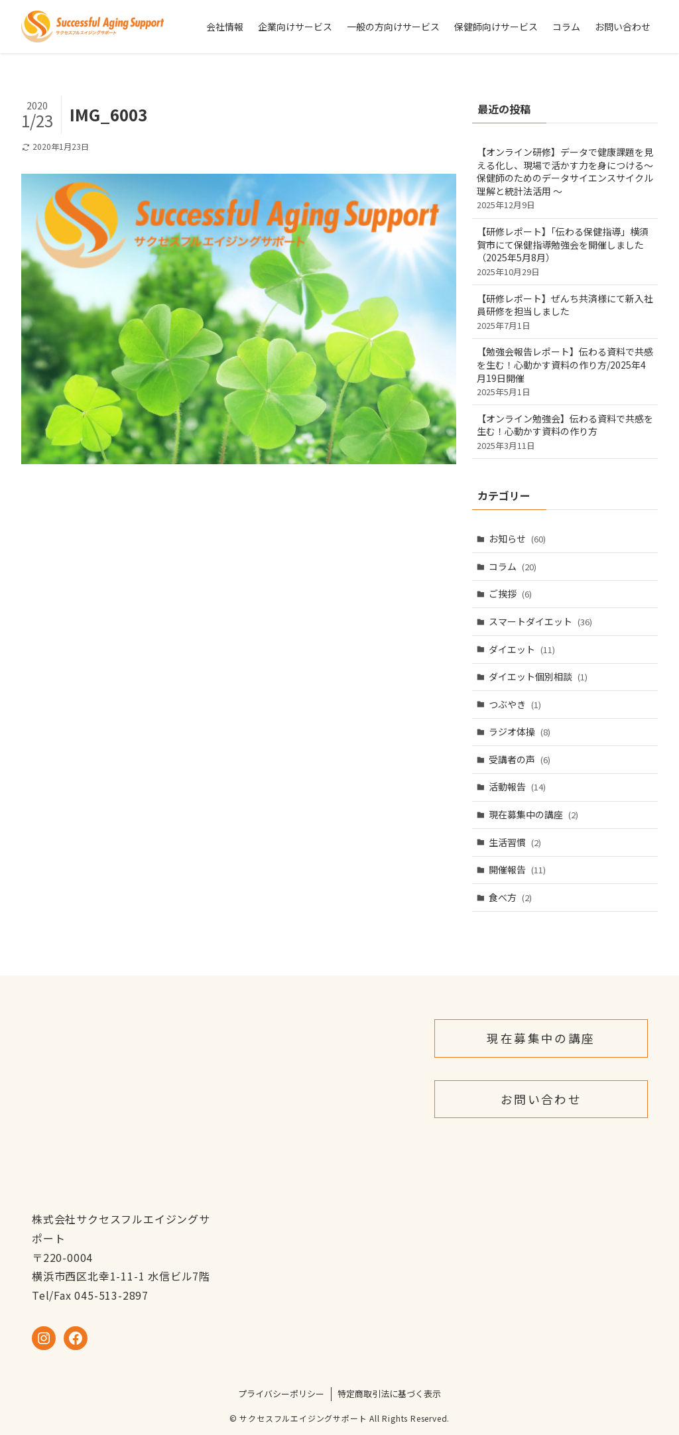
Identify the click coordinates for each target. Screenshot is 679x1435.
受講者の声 (519, 759)
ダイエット (522, 649)
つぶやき (515, 704)
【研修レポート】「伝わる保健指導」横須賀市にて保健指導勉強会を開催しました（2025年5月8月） (565, 251)
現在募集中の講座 (533, 814)
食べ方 (510, 897)
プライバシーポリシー (281, 1393)
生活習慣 (515, 842)
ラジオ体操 (519, 731)
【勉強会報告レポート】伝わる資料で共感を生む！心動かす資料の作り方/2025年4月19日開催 (565, 371)
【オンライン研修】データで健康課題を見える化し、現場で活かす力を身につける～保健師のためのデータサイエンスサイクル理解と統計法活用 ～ (565, 178)
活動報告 (517, 786)
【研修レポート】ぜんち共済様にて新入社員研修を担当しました (565, 312)
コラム (512, 566)
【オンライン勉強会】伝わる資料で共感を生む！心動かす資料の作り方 (565, 432)
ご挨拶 (510, 593)
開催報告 (517, 869)
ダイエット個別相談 (538, 676)
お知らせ (517, 538)
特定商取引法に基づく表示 (389, 1393)
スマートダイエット (540, 621)
